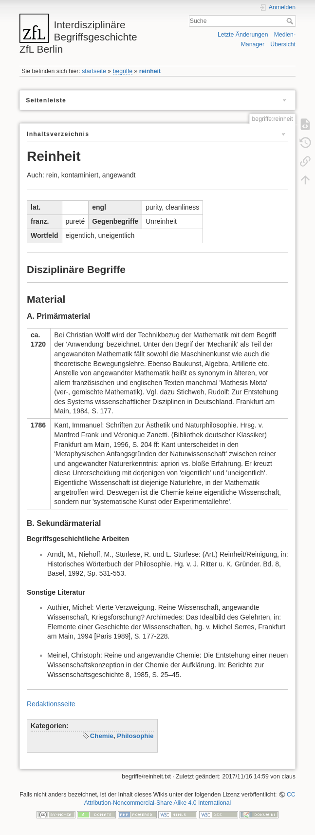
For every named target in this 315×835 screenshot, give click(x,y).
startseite (94, 71)
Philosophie (135, 735)
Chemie (101, 735)
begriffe (123, 71)
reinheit (150, 71)
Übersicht (283, 44)
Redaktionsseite (51, 704)
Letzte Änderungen (243, 34)
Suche (291, 21)
